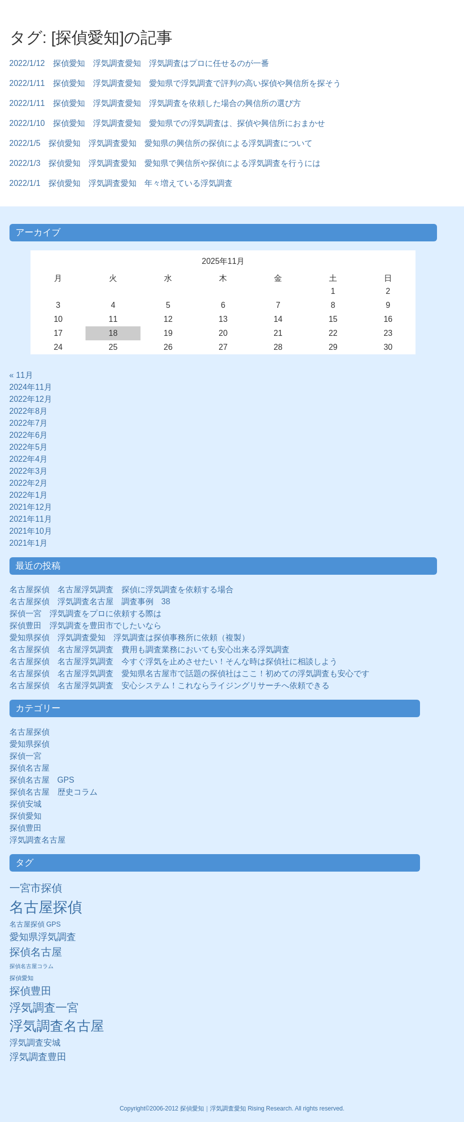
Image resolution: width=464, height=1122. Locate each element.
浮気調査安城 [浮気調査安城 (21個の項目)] (35, 1043)
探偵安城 (26, 804)
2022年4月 (29, 459)
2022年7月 (29, 423)
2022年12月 (31, 399)
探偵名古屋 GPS (42, 780)
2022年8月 (29, 411)
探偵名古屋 (30, 768)
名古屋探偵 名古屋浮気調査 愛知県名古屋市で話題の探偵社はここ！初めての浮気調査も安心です (190, 673)
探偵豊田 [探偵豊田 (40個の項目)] (31, 991)
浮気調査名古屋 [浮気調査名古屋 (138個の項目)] (57, 1026)
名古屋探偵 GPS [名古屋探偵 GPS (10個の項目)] (35, 924)
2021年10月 (31, 531)
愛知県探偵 (30, 744)
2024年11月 (31, 387)
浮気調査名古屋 (38, 840)
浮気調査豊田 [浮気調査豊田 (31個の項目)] (38, 1056)
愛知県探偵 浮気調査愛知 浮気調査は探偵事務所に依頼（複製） (130, 637)
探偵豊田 (30, 828)
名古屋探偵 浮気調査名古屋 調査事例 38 (90, 601)
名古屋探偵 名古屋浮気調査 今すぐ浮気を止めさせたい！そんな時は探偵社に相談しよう (174, 661)
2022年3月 (29, 471)
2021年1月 (29, 543)
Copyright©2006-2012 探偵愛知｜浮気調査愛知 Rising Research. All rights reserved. (232, 1108)
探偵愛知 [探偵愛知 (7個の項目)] (22, 978)
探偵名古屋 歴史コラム (58, 792)
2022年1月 (29, 495)
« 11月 (21, 375)
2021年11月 (31, 519)
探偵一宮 (30, 756)
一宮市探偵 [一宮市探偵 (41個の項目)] (36, 888)
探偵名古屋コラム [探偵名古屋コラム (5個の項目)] (32, 966)
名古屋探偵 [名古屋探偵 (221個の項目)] (46, 907)
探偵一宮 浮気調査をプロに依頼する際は (86, 613)
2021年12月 (31, 507)
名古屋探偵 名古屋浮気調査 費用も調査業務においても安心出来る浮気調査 (150, 649)
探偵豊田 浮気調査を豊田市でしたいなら (86, 625)
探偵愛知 (30, 816)
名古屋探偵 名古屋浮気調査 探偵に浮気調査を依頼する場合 (122, 589)
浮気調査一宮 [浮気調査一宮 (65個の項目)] (44, 1007)
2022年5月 (29, 447)
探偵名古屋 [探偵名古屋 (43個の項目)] (36, 952)
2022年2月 (29, 483)
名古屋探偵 (30, 732)
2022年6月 (29, 435)
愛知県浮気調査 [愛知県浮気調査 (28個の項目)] (43, 937)
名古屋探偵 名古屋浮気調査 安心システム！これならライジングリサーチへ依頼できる (170, 685)
